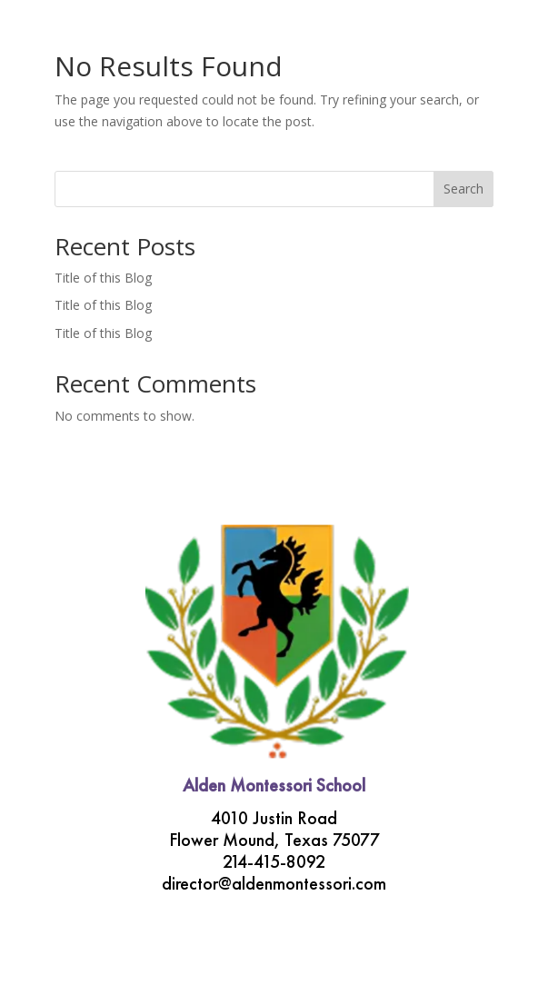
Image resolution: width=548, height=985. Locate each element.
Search (463, 188)
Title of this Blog (103, 277)
